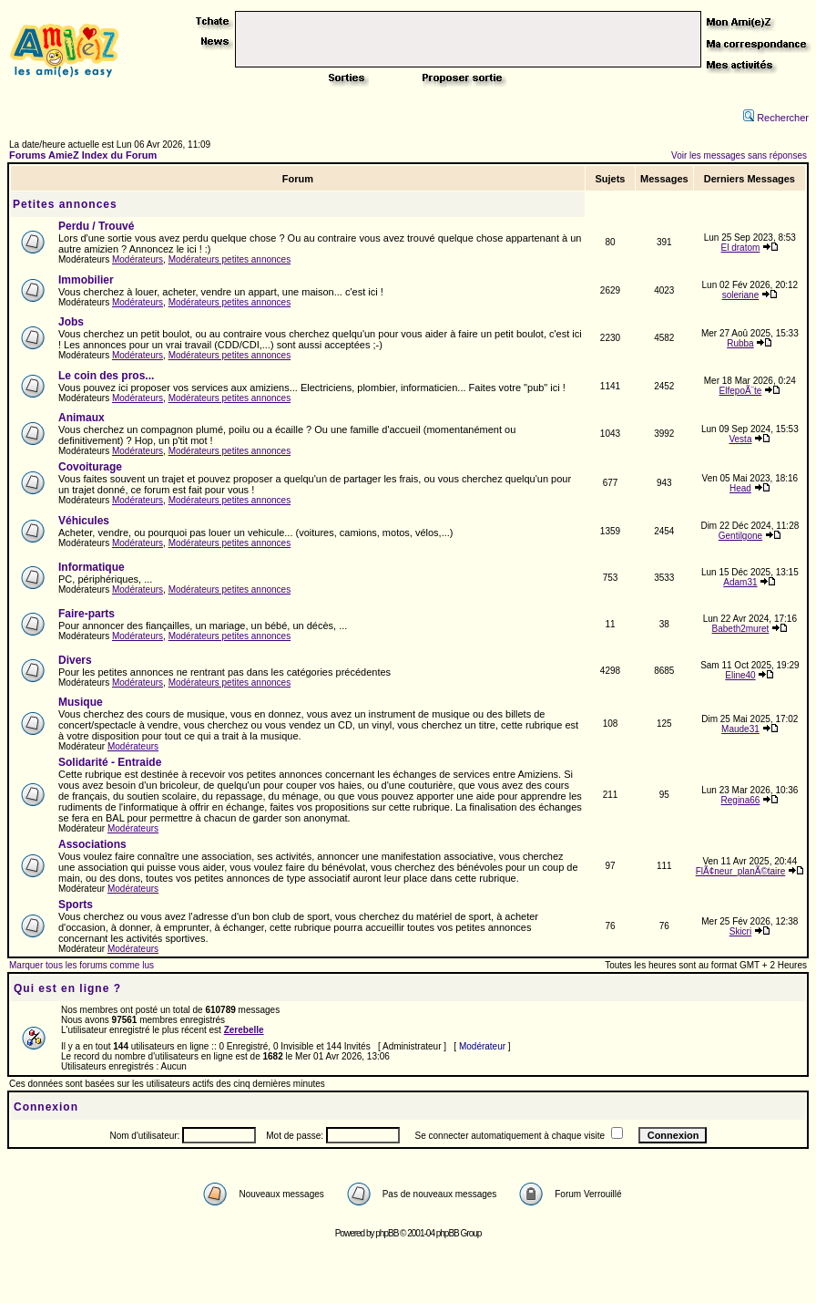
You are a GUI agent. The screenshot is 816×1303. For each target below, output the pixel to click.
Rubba (740, 343)
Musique (80, 702)
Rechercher (776, 117)
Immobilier (86, 280)
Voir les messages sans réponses (739, 155)
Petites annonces (65, 204)
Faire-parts (86, 613)
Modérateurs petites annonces (229, 259)
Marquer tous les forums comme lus (81, 965)
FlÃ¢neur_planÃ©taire (741, 871)
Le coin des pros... (106, 375)
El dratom (740, 248)
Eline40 (740, 675)
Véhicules (83, 520)
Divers (75, 660)
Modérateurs (137, 259)
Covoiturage (90, 466)
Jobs (71, 321)
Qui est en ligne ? (67, 988)
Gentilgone (740, 536)
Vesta (740, 439)
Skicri (740, 931)
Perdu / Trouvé (96, 226)
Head (740, 488)
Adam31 (740, 582)
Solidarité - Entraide (109, 762)
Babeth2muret (741, 629)
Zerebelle (244, 1030)
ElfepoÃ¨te (740, 391)
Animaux (81, 417)
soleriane (741, 295)
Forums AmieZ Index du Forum (83, 155)
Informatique (91, 567)
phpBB (386, 1233)
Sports (75, 904)
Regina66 (740, 800)
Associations (92, 844)
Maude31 (740, 729)
